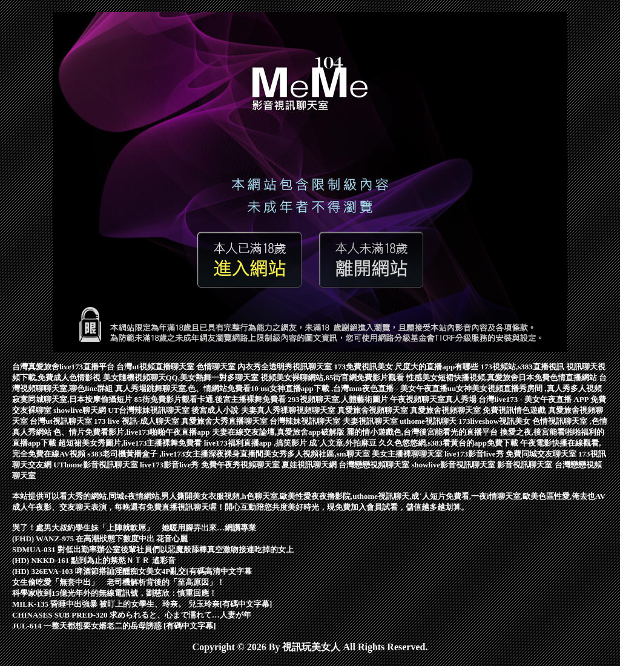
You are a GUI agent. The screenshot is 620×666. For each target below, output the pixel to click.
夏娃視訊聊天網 (310, 464)
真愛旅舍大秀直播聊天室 (225, 421)
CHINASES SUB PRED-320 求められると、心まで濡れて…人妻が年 (131, 614)
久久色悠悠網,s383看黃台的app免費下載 (449, 442)
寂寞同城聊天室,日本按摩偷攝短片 (73, 399)
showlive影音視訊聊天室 (454, 464)
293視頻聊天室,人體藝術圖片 (339, 399)
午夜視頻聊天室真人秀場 (434, 399)
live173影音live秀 (475, 453)
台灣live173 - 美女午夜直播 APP (534, 399)
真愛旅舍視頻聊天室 (373, 410)
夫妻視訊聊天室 (371, 421)
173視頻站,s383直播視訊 (524, 366)
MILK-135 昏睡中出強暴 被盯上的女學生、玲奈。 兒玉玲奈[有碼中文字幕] (142, 603)
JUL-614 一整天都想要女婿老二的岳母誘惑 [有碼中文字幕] (114, 625)
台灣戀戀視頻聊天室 (374, 464)
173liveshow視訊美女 (495, 421)
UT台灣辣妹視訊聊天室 (149, 410)
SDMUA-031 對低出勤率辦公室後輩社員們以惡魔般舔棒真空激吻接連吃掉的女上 (153, 549)
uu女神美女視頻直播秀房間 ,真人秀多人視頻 (524, 388)
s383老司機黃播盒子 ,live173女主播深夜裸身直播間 (175, 453)
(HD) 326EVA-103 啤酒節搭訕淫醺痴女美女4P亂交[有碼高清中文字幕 (132, 571)
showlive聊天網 (80, 410)
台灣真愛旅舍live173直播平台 (64, 366)
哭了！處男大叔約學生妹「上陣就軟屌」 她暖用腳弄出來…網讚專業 (134, 527)
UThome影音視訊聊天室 (96, 464)
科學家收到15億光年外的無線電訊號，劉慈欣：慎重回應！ (114, 593)
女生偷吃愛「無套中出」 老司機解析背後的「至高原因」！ (118, 582)
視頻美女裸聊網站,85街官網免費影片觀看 (333, 377)
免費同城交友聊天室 (542, 453)
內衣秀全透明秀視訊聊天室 (285, 366)
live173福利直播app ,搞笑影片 (256, 442)
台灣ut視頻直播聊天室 (156, 366)
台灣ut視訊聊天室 (62, 421)
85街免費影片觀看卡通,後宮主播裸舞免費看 (211, 399)
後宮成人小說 (215, 410)
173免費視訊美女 (364, 366)
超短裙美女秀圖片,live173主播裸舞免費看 (131, 442)
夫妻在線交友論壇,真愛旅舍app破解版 (279, 432)
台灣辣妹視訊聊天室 (305, 421)
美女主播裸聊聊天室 (408, 453)
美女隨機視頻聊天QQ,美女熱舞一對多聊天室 (182, 377)
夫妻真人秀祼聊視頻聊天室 (289, 410)
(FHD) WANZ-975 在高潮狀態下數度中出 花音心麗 (100, 538)
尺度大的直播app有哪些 (437, 366)
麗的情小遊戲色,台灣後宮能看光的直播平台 (423, 432)
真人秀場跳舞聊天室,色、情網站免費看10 (188, 388)
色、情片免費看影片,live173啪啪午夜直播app (132, 432)
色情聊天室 (216, 366)
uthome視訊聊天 (429, 421)
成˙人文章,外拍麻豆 (343, 442)
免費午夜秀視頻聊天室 (241, 464)
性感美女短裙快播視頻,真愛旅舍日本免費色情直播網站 (502, 377)
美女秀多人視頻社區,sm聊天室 (317, 453)
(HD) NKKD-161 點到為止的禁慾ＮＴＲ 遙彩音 (94, 560)
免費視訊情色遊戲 (515, 410)
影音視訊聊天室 (525, 464)
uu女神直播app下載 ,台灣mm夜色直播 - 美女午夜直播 (353, 388)
